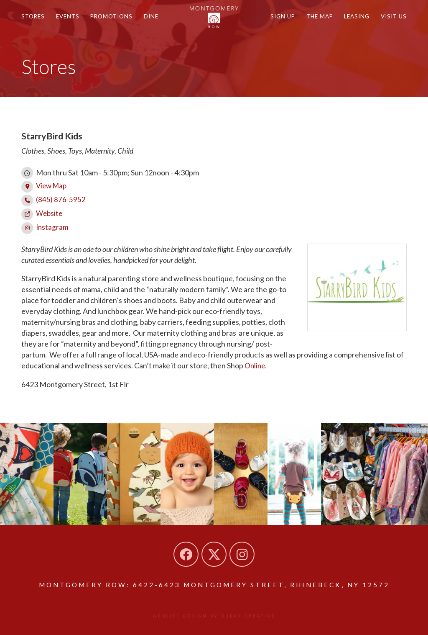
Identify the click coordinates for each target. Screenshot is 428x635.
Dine (155, 19)
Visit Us (393, 19)
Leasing (355, 19)
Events (69, 19)
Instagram (45, 224)
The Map (317, 19)
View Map (45, 185)
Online (255, 362)
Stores (33, 19)
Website (42, 211)
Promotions (114, 19)
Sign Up (279, 19)
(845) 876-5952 (53, 198)
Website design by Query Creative (214, 612)
